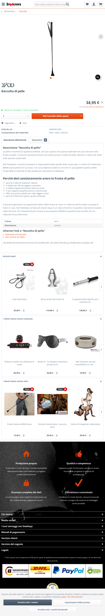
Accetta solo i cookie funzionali (52, 609)
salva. (64, 597)
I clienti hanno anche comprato (18, 318)
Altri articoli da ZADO (14, 237)
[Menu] (4, 4)
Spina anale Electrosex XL (52, 299)
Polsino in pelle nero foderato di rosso (19, 363)
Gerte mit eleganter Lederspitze (85, 424)
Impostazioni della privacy (77, 602)
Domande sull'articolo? (14, 234)
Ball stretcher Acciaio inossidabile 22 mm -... (85, 363)
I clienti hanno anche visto (15, 381)
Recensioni (39, 140)
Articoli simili (9, 256)
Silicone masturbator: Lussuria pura (52, 425)
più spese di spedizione (95, 107)
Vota (23, 123)
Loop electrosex (19, 299)
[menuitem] (4, 4)
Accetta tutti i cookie (28, 602)
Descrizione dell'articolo (15, 140)
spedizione (49, 557)
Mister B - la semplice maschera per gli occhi (52, 363)
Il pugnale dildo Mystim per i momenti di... (85, 300)
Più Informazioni (74, 597)
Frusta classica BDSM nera (19, 424)
